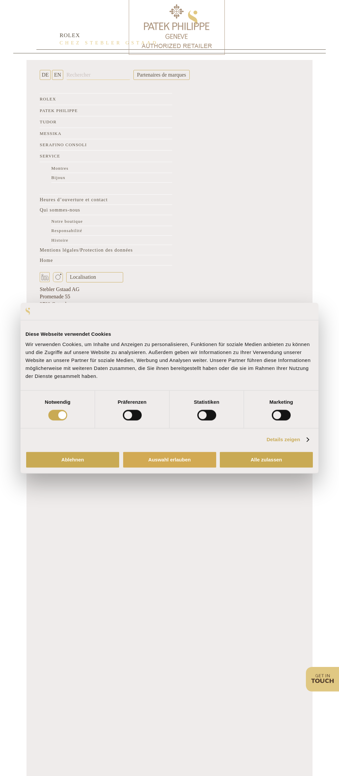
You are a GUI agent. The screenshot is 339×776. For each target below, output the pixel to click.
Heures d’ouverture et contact (74, 199)
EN (57, 75)
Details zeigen (283, 440)
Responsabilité (66, 230)
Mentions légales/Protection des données (86, 250)
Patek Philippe (59, 110)
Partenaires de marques (161, 75)
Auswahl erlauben (169, 459)
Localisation (83, 277)
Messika (50, 133)
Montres (60, 168)
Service (50, 155)
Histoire (59, 240)
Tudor (48, 121)
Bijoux (58, 177)
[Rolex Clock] (276, 26)
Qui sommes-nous (60, 209)
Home (46, 260)
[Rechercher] (98, 75)
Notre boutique (67, 221)
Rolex (48, 98)
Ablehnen (72, 459)
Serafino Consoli (63, 144)
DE (45, 75)
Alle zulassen (266, 459)
